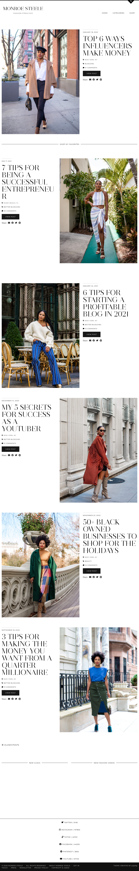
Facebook (69, 844)
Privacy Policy (41, 868)
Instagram (69, 830)
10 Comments (90, 565)
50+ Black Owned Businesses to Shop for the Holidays (110, 536)
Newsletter (25, 868)
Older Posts (10, 745)
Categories (118, 13)
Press (13, 868)
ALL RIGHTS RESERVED (36, 866)
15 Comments (90, 329)
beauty (88, 561)
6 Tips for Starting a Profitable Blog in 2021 (106, 303)
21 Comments (9, 443)
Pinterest (69, 852)
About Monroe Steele (59, 866)
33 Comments (9, 211)
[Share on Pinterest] (101, 79)
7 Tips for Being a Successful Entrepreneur (28, 182)
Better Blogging (12, 207)
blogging (89, 64)
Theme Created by (125, 866)
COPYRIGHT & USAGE (61, 868)
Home (105, 13)
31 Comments (90, 68)
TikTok (69, 837)
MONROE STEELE (23, 8)
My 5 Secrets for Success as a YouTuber (26, 418)
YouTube (69, 859)
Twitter (69, 822)
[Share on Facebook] (94, 79)
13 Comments (9, 687)
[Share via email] (90, 79)
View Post (92, 73)
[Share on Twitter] (97, 79)
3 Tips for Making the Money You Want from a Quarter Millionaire (27, 654)
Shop (132, 13)
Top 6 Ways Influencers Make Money (107, 45)
